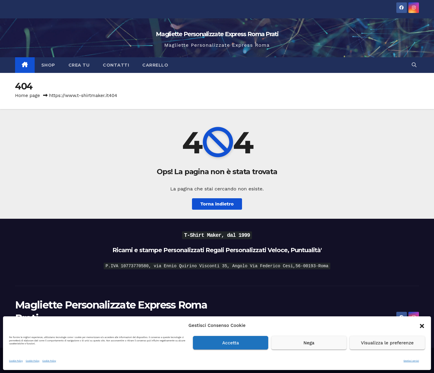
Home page (27, 95)
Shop (48, 65)
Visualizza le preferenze (387, 343)
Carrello (155, 65)
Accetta (230, 343)
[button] (422, 325)
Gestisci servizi (411, 360)
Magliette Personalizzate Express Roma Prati (217, 34)
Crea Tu (79, 65)
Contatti (116, 65)
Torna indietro (217, 204)
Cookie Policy (16, 360)
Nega (308, 343)
